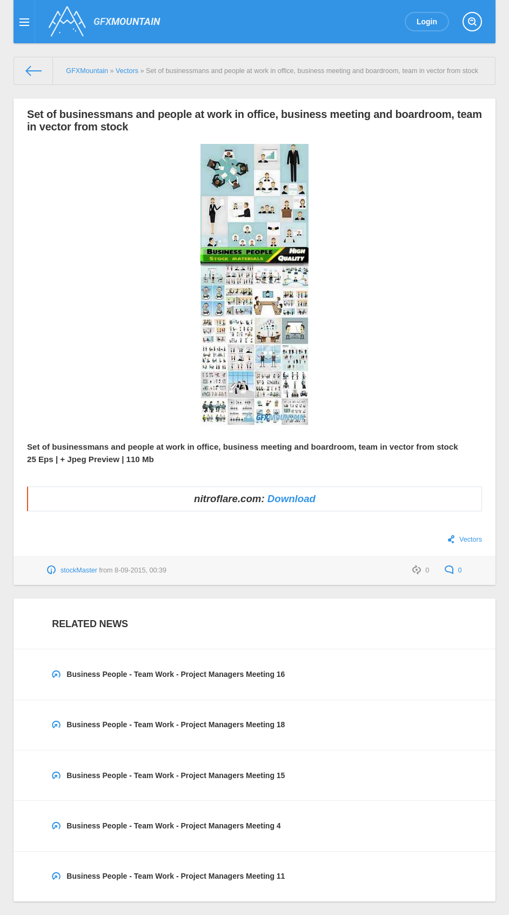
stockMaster (79, 570)
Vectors (470, 539)
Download (291, 498)
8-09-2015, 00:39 (140, 570)
